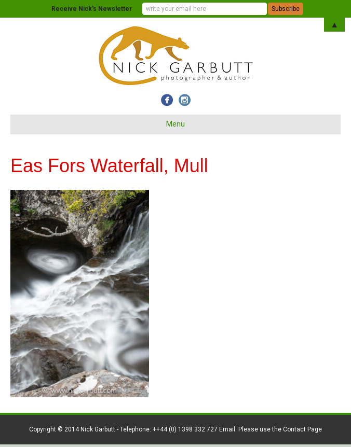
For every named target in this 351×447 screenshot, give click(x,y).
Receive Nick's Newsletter (91, 8)
